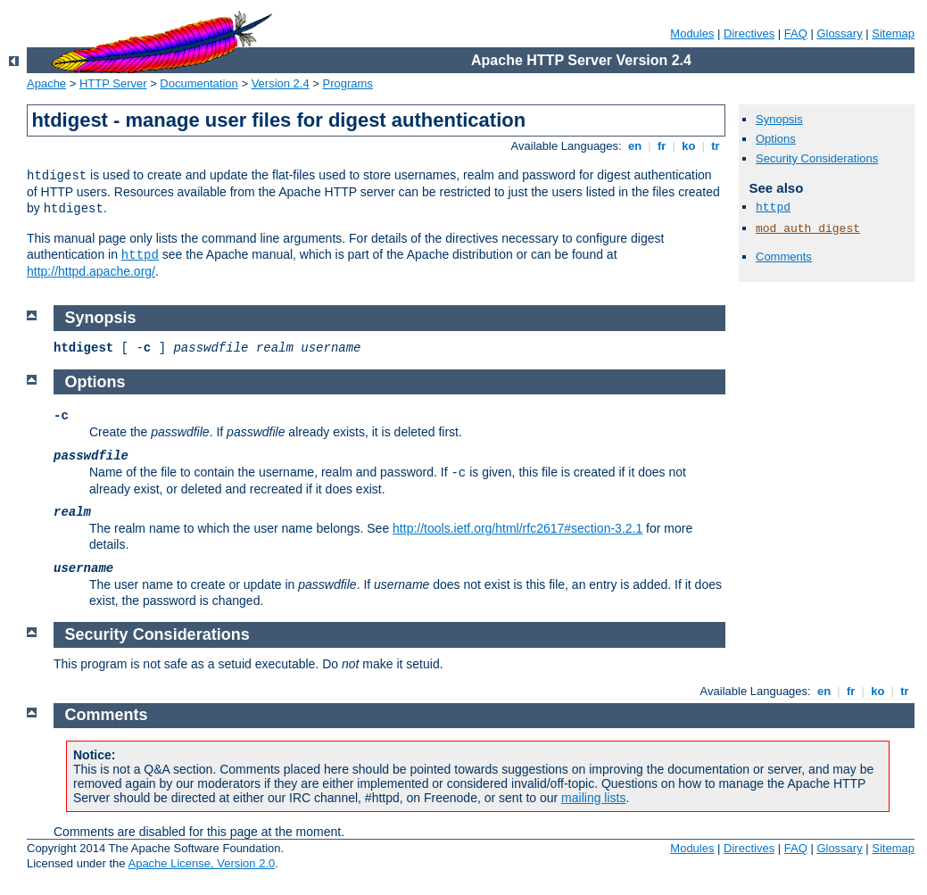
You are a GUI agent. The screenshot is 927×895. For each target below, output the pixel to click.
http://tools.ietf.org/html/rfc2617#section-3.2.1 (517, 528)
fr (661, 146)
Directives (749, 33)
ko (689, 146)
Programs (348, 83)
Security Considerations (817, 158)
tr (716, 146)
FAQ (795, 33)
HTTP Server (113, 83)
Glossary (839, 33)
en (634, 146)
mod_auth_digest (808, 229)
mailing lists (593, 798)
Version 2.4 (281, 83)
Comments (784, 256)
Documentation (198, 83)
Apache (46, 83)
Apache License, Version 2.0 (201, 863)
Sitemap (893, 33)
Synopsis (779, 119)
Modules (692, 33)
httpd (140, 255)
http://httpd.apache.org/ (91, 271)
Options (776, 138)
